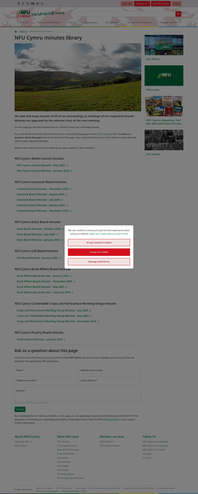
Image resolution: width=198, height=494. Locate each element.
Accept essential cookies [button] (98, 242)
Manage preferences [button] (99, 261)
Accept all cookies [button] (99, 252)
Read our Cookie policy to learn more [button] (109, 233)
